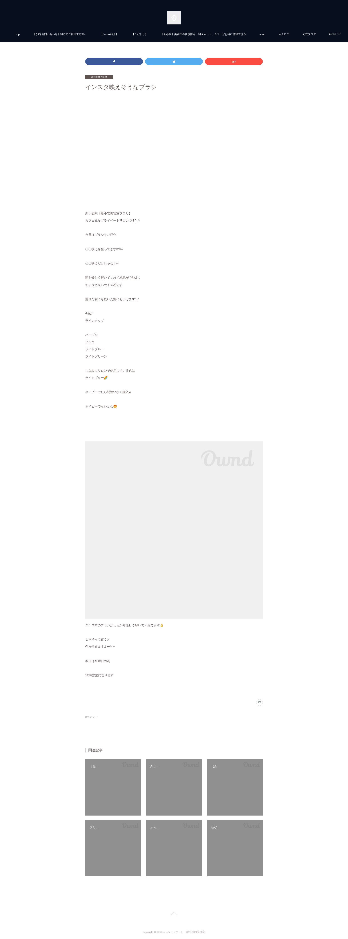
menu (284, 34)
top (39, 34)
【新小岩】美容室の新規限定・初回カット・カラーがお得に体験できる (224, 34)
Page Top (174, 914)
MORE (303, 34)
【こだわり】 (161, 34)
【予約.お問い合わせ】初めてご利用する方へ (81, 34)
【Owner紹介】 (130, 34)
